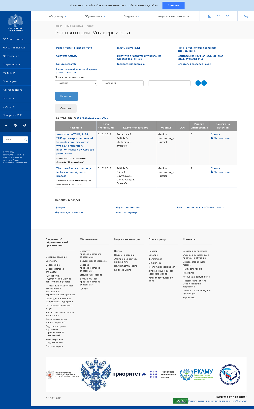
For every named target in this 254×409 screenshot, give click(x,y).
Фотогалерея (155, 259)
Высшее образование (91, 275)
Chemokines (61, 181)
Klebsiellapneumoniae (77, 158)
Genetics (70, 181)
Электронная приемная (195, 251)
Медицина (9, 73)
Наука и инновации (14, 48)
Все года (82, 117)
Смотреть (173, 5)
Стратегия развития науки (194, 64)
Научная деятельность (69, 212)
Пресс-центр (10, 82)
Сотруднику (130, 16)
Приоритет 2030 (12, 115)
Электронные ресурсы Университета (200, 207)
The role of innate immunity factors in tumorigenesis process (73, 172)
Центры (60, 207)
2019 (98, 117)
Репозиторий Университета (74, 47)
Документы (51, 261)
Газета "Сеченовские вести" (163, 267)
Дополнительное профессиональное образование (90, 282)
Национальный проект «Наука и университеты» (76, 71)
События (153, 255)
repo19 (90, 26)
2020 (105, 117)
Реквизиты (188, 273)
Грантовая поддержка (131, 64)
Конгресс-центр (12, 90)
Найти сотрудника (192, 269)
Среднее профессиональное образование (90, 268)
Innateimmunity (62, 158)
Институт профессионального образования (90, 254)
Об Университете (13, 40)
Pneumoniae (61, 162)
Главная (58, 26)
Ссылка (215, 134)
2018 (91, 117)
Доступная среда (54, 346)
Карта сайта (189, 297)
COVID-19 (9, 107)
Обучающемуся (93, 16)
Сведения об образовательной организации (57, 242)
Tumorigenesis (76, 184)
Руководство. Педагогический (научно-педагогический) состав (59, 279)
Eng (246, 16)
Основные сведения (56, 257)
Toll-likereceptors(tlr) (75, 162)
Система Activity (66, 55)
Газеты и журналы (128, 47)
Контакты (8, 99)
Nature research (66, 64)
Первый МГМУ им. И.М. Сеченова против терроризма (194, 284)
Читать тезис (220, 138)
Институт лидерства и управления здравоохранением (139, 57)
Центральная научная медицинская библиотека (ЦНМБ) (200, 57)
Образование (11, 56)
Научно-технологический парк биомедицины (197, 49)
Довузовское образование (93, 261)
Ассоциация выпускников (196, 277)
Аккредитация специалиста (173, 16)
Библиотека (155, 263)
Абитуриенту (56, 16)
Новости (153, 251)
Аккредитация (11, 65)
